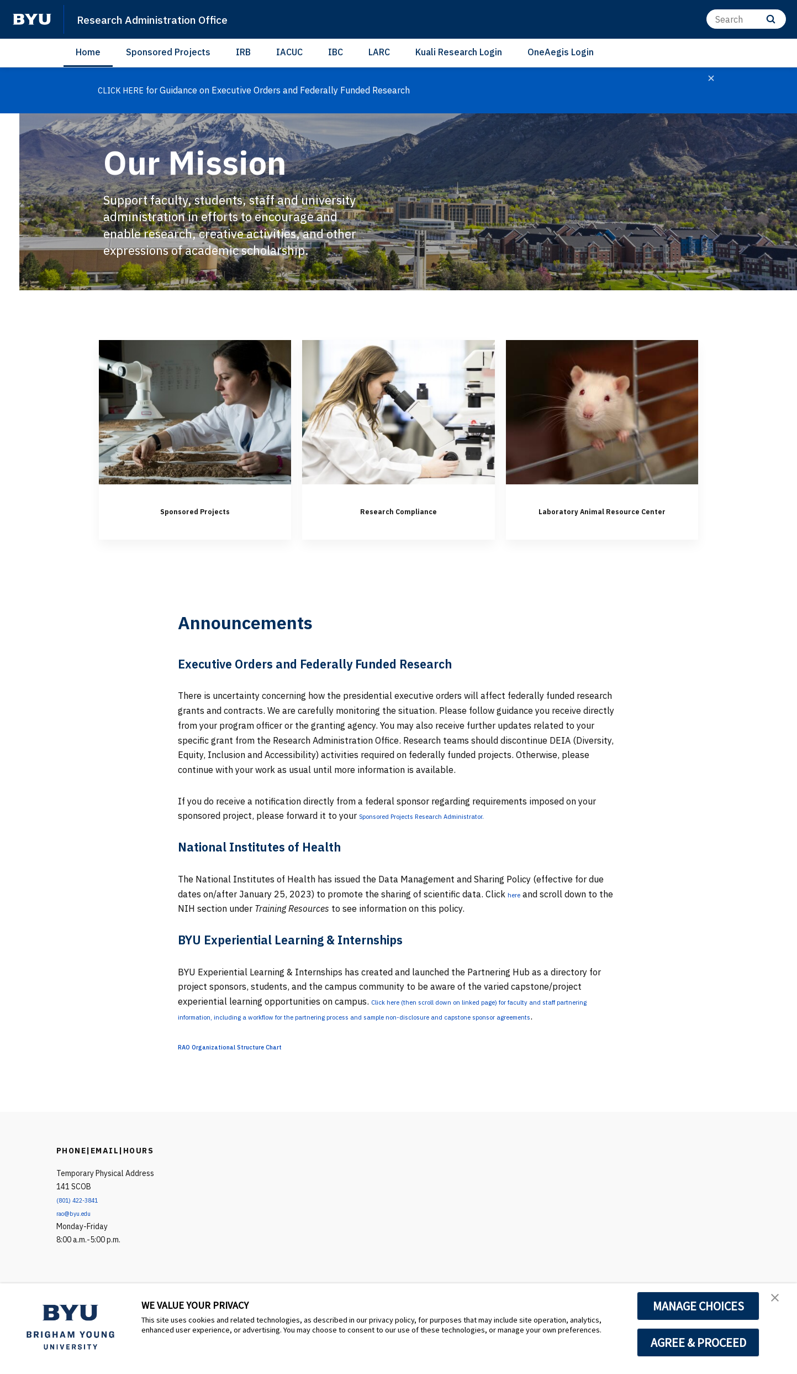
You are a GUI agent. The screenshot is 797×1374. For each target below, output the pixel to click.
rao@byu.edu (79, 1244)
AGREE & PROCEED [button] (698, 1342)
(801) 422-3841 (83, 1231)
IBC (335, 52)
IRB (243, 52)
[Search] (746, 19)
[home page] (32, 19)
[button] (779, 1303)
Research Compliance (398, 509)
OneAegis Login (560, 52)
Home (88, 52)
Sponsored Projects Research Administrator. (448, 832)
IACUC (289, 52)
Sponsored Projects (168, 52)
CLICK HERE (123, 90)
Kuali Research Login (458, 52)
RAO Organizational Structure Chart (252, 1077)
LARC (379, 52)
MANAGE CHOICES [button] (698, 1306)
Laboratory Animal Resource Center (602, 517)
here (517, 910)
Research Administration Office (172, 19)
